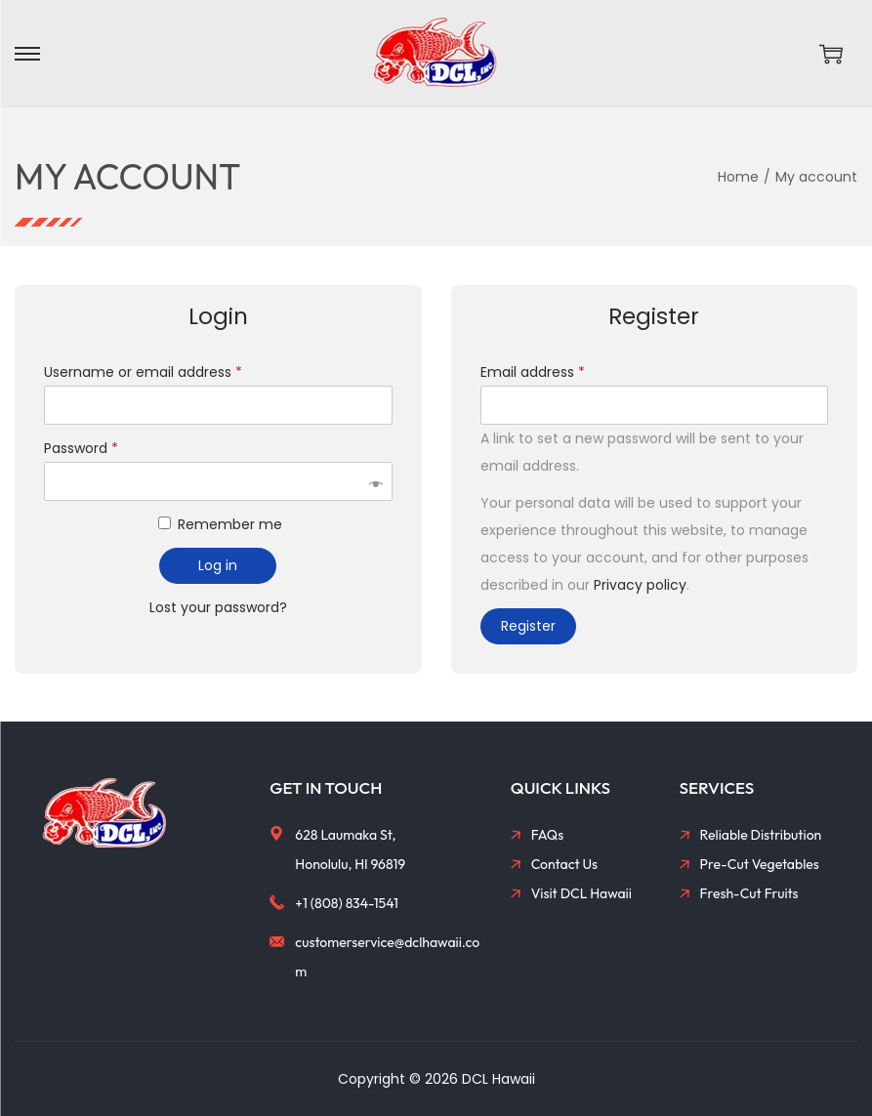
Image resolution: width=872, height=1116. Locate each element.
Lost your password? (218, 607)
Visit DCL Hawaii (581, 893)
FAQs (547, 835)
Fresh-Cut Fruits (749, 893)
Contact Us (564, 864)
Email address (536, 372)
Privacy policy (640, 585)
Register (528, 626)
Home (738, 176)
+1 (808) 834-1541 (346, 903)
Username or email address (147, 372)
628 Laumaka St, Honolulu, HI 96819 (350, 849)
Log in (217, 565)
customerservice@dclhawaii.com (387, 956)
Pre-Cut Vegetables (759, 864)
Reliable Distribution (761, 835)
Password (85, 448)
